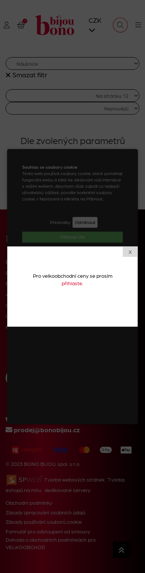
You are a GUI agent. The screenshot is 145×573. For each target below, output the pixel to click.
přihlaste (72, 283)
